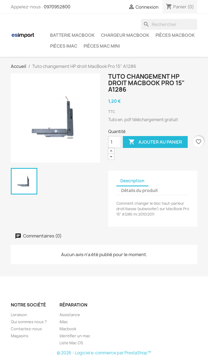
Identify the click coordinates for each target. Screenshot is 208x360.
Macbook (68, 328)
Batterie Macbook (72, 35)
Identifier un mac (75, 335)
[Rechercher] (169, 24)
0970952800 (57, 7)
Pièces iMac (63, 46)
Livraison (19, 314)
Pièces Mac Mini (102, 46)
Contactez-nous (26, 328)
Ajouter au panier (155, 142)
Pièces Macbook (175, 35)
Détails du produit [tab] (139, 190)
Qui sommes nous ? (29, 321)
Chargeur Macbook (125, 35)
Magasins (19, 335)
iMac (64, 321)
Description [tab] (132, 181)
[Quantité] (114, 142)
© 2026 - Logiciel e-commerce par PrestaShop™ (104, 353)
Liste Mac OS (71, 342)
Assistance (70, 314)
